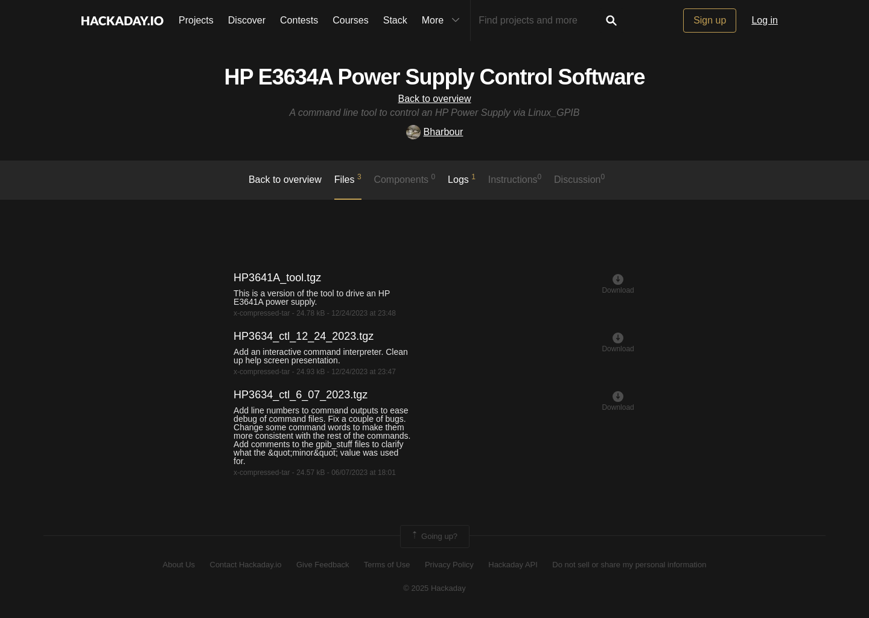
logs (462, 179)
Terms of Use (387, 564)
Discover (247, 20)
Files (347, 179)
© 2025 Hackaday (434, 588)
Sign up (709, 20)
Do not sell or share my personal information (629, 564)
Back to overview (434, 99)
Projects (196, 20)
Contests (299, 20)
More (443, 20)
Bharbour (434, 132)
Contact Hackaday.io (246, 564)
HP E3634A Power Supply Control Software (434, 77)
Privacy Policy (449, 564)
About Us (179, 564)
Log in (764, 20)
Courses (351, 20)
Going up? (434, 536)
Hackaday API (513, 564)
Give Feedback (322, 564)
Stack (395, 20)
